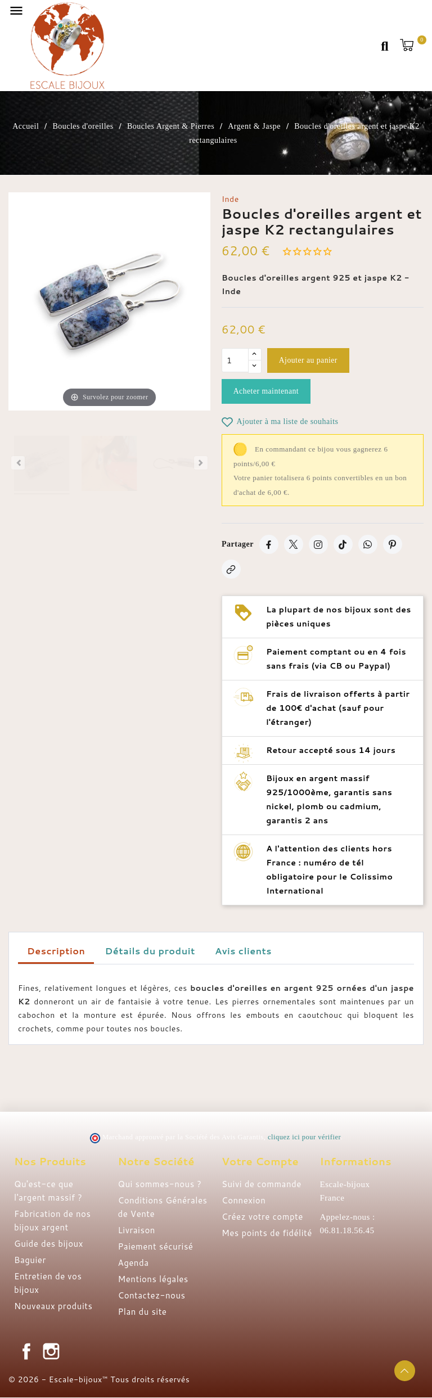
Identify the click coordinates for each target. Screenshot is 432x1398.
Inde (230, 199)
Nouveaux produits (53, 1307)
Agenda (133, 1263)
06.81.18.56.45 (347, 1230)
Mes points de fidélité (267, 1233)
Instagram (51, 1352)
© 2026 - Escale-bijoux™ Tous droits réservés (99, 1380)
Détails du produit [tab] (150, 951)
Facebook (26, 1352)
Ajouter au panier (309, 361)
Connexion (244, 1201)
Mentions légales (153, 1280)
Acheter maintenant (267, 391)
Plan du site (142, 1312)
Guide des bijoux (48, 1244)
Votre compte (260, 1162)
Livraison (136, 1231)
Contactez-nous (152, 1296)
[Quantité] (235, 360)
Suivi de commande (262, 1184)
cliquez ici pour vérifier (304, 1138)
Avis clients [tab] (243, 951)
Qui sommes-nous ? (160, 1184)
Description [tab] (56, 951)
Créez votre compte (262, 1217)
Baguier (30, 1260)
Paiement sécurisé (156, 1247)
